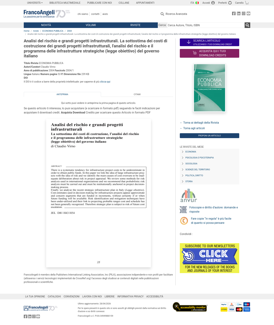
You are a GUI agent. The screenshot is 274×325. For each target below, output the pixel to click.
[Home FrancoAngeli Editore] (47, 14)
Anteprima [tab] (62, 94)
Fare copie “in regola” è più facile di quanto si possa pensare (211, 220)
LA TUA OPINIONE (35, 296)
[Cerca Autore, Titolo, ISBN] (206, 25)
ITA (192, 2)
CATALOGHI (54, 296)
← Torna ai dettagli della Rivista (199, 122)
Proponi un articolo (209, 135)
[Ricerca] (247, 25)
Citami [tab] (137, 94)
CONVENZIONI (72, 296)
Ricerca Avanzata (176, 14)
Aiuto (105, 14)
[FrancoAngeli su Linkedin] (238, 14)
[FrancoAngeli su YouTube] (248, 14)
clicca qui (105, 81)
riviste (36, 31)
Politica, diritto (194, 175)
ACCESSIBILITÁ (154, 296)
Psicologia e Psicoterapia (199, 157)
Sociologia (191, 163)
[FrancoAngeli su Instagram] (243, 14)
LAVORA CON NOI (92, 296)
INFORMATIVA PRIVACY (130, 296)
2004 (69, 31)
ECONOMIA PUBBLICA (52, 31)
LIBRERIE (110, 296)
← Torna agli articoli (192, 128)
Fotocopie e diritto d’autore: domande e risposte (213, 209)
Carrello (239, 2)
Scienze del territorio (197, 169)
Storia (189, 181)
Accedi (206, 2)
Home (26, 31)
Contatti (95, 14)
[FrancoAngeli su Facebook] (234, 14)
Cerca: (162, 25)
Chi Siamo (83, 14)
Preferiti (222, 2)
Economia (190, 152)
